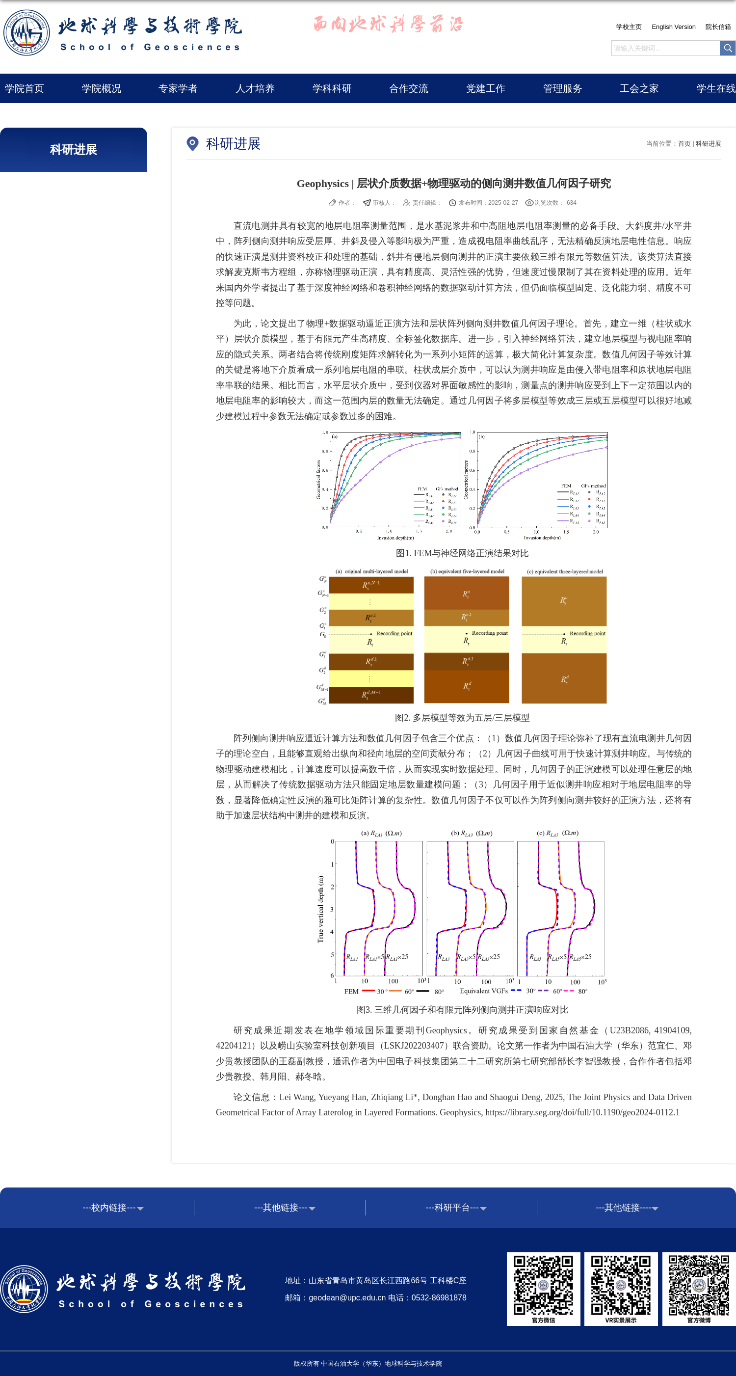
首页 (684, 143)
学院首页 (24, 88)
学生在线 (716, 88)
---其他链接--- (280, 1208)
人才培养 (255, 88)
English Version (674, 26)
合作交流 (408, 88)
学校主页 (629, 26)
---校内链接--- (109, 1208)
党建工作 (485, 88)
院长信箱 (718, 26)
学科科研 (332, 88)
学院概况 (101, 88)
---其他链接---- (624, 1208)
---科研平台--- (452, 1208)
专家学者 (178, 88)
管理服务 (562, 88)
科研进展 (708, 143)
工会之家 (639, 88)
